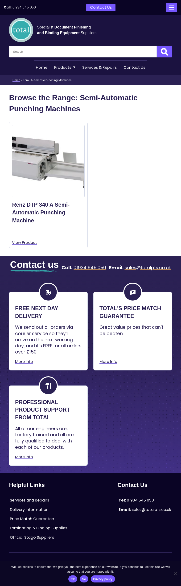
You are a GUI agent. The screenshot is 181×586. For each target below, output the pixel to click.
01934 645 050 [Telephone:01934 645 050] (24, 7)
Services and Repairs (29, 500)
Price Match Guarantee (32, 519)
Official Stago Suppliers (32, 537)
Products (64, 67)
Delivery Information (29, 509)
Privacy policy (103, 579)
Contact (134, 67)
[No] (175, 573)
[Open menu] (171, 7)
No (84, 579)
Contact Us (101, 7)
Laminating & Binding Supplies (38, 528)
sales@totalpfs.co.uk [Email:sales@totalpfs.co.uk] (148, 268)
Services (99, 67)
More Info (24, 361)
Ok (73, 579)
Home (41, 67)
